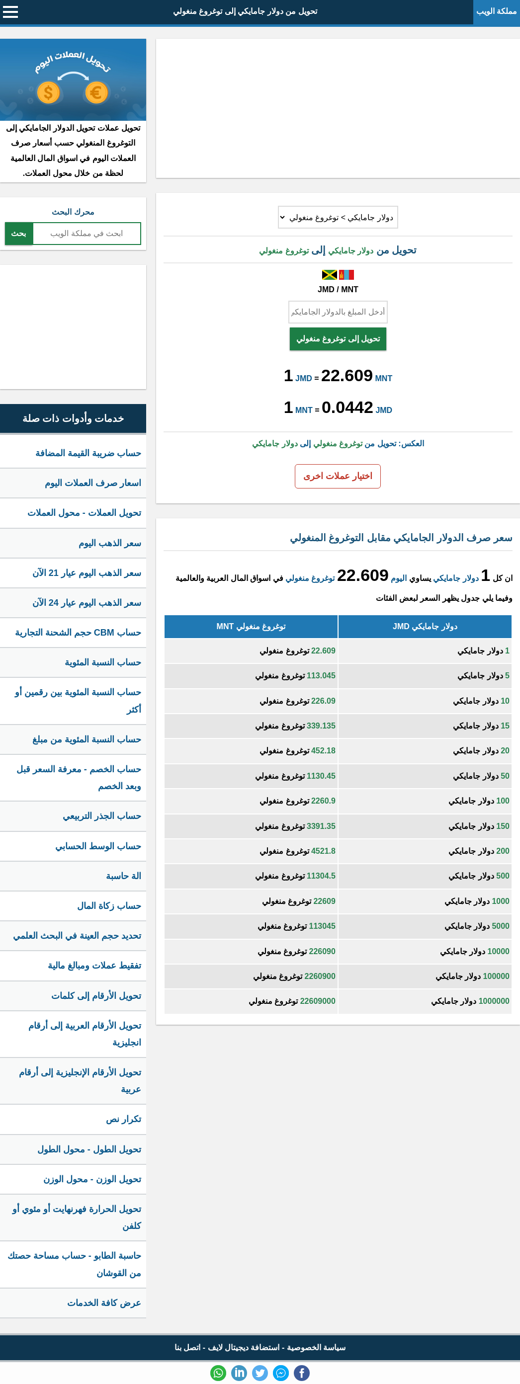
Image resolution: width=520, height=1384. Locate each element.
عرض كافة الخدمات (104, 1303)
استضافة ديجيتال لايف (244, 1347)
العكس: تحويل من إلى (338, 443)
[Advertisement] (338, 108)
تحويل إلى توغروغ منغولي (338, 338)
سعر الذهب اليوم (110, 543)
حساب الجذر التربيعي (102, 816)
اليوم (399, 578)
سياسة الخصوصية (316, 1347)
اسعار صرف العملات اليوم (93, 483)
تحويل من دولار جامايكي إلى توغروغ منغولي (245, 11)
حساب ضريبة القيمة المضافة (88, 453)
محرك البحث (73, 212)
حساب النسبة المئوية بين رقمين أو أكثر (78, 700)
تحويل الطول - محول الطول (89, 1149)
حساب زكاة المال (109, 906)
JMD (303, 378)
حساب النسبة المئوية (103, 662)
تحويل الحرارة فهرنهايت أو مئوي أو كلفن (76, 1217)
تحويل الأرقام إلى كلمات (96, 996)
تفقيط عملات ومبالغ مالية (94, 966)
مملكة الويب (496, 11)
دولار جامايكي (455, 578)
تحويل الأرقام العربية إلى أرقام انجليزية (84, 1034)
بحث (18, 233)
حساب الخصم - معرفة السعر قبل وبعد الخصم (78, 777)
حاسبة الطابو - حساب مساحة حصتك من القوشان (74, 1264)
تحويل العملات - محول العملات (84, 513)
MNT (384, 378)
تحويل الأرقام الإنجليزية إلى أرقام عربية (80, 1080)
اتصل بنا (187, 1347)
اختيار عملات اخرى (337, 476)
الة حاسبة (123, 876)
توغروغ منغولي (310, 578)
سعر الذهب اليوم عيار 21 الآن (86, 573)
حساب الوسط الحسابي (98, 846)
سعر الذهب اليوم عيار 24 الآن (86, 603)
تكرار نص (123, 1119)
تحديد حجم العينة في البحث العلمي (77, 936)
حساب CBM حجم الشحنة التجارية (78, 633)
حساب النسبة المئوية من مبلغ (86, 739)
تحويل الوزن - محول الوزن (92, 1179)
